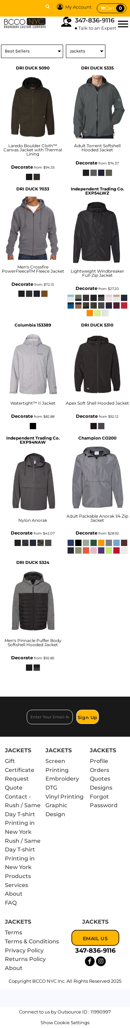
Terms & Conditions (32, 941)
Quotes (100, 778)
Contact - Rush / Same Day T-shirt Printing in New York (23, 814)
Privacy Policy (24, 950)
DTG (51, 787)
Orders (99, 770)
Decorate (22, 167)
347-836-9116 (94, 20)
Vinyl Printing (64, 796)
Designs (101, 787)
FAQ (11, 902)
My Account (73, 7)
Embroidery (62, 778)
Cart (114, 8)
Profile (99, 761)
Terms (13, 932)
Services (16, 885)
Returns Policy (25, 959)
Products (18, 876)
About (14, 893)
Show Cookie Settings (65, 1022)
